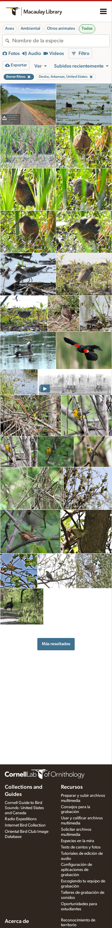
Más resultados (56, 644)
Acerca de (17, 921)
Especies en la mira (77, 841)
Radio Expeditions (21, 819)
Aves (9, 28)
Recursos (72, 787)
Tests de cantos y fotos (81, 847)
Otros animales (61, 28)
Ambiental (30, 28)
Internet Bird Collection (25, 825)
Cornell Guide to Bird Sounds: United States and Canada (24, 808)
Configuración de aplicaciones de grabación (76, 870)
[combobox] (60, 41)
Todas (87, 28)
